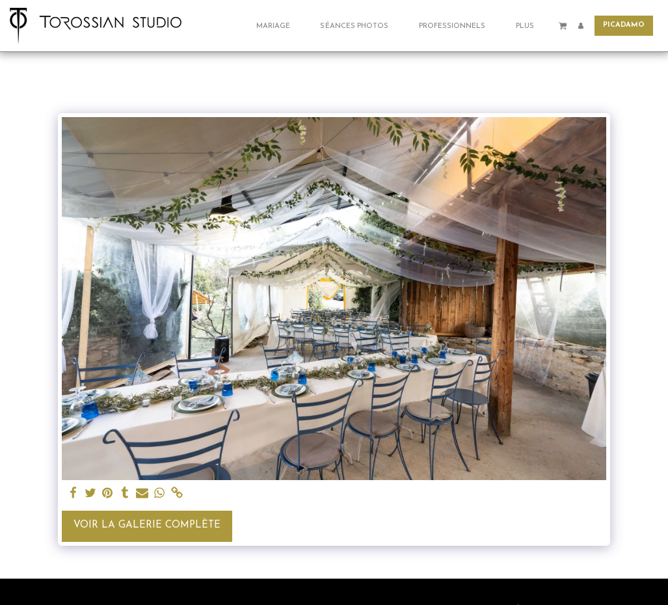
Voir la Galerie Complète (146, 525)
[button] (278, 25)
